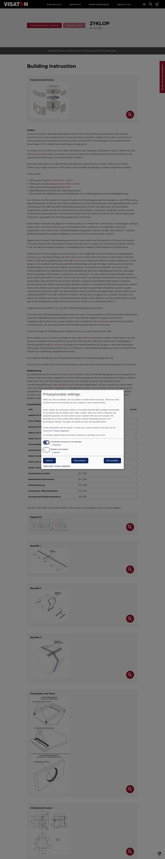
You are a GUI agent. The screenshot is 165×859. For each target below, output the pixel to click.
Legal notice (48, 466)
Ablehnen (49, 461)
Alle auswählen (112, 461)
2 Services (56, 445)
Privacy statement (61, 431)
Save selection (80, 461)
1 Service (55, 452)
